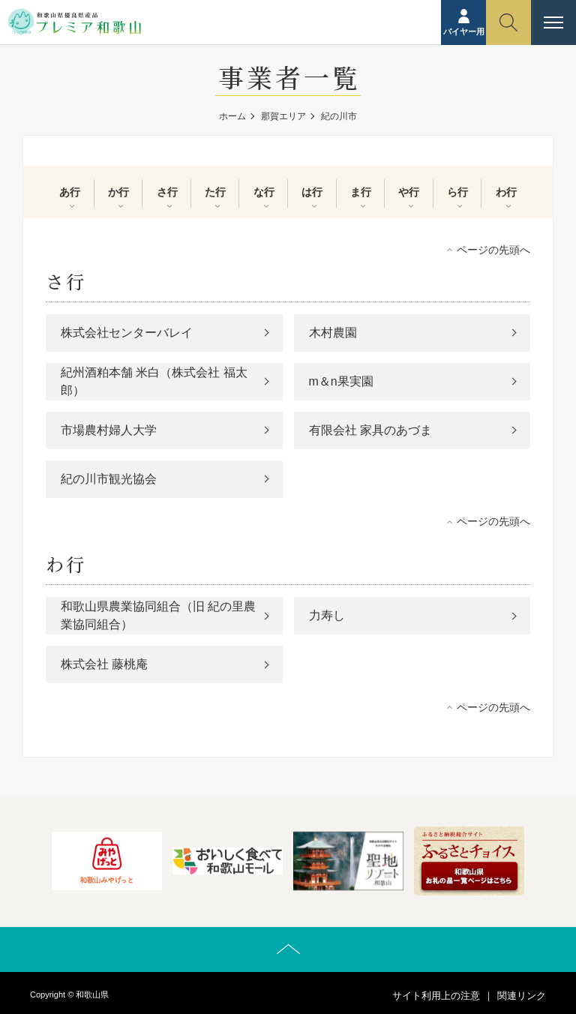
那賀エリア (283, 116)
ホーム (232, 116)
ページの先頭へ (493, 250)
